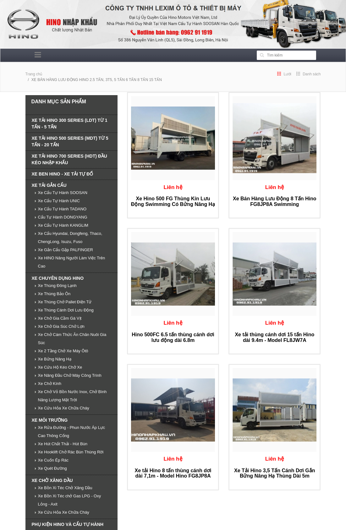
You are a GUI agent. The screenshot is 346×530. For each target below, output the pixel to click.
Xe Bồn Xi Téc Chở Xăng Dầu (65, 487)
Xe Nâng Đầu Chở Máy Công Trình (70, 375)
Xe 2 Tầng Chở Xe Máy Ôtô (63, 351)
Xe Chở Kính (50, 383)
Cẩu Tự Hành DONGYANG (62, 217)
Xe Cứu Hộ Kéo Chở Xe (60, 367)
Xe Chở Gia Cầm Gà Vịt (60, 318)
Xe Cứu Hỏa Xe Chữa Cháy (63, 408)
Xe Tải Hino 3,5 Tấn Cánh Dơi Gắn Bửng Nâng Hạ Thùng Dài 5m (274, 473)
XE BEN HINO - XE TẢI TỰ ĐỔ (62, 173)
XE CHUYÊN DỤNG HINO (58, 278)
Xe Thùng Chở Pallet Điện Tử (65, 302)
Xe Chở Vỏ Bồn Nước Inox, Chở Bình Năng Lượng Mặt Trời (72, 395)
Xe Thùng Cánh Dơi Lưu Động (66, 310)
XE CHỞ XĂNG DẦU (52, 480)
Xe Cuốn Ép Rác (53, 460)
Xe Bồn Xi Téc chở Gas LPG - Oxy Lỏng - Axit (69, 500)
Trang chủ (33, 74)
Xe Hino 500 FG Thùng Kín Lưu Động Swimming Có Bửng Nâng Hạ (173, 201)
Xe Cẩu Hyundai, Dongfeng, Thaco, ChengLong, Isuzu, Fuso (70, 237)
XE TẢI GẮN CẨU (49, 185)
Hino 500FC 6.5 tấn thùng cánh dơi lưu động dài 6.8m (173, 337)
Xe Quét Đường (52, 468)
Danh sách (308, 74)
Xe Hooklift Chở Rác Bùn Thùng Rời (71, 452)
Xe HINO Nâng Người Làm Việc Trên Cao (71, 262)
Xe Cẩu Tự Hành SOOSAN (62, 192)
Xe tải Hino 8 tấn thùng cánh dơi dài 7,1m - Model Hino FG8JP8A (173, 473)
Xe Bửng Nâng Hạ (54, 359)
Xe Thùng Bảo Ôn (54, 293)
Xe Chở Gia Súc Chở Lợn (61, 326)
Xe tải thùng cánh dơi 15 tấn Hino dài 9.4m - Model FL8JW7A (274, 337)
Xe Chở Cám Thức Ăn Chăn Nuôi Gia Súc (72, 338)
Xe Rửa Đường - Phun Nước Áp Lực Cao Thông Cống (71, 431)
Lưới (284, 74)
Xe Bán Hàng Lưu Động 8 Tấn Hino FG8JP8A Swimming (274, 201)
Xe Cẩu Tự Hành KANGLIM (63, 225)
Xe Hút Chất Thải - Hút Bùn (63, 443)
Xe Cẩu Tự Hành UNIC (59, 200)
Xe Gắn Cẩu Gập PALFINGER (65, 249)
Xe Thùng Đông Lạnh (57, 285)
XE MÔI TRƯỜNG (50, 420)
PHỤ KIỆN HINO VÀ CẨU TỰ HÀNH (68, 524)
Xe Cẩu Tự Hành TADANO (62, 209)
